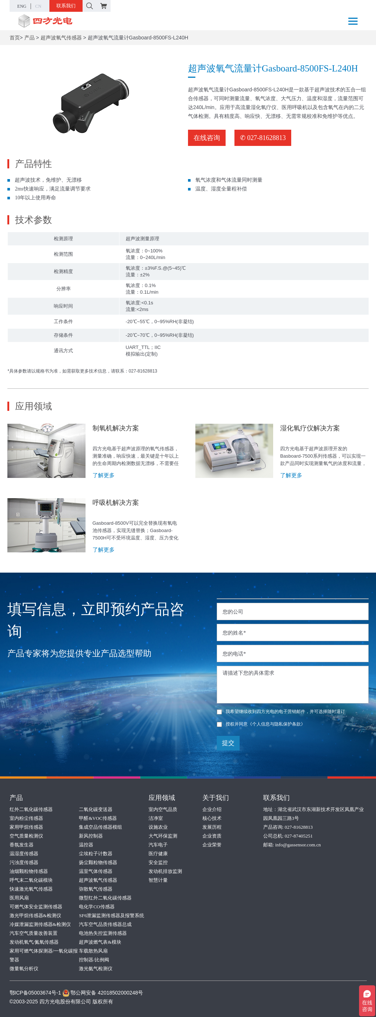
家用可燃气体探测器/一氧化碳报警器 (44, 955)
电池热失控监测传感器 (103, 933)
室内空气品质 (163, 809)
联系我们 (66, 5)
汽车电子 (158, 845)
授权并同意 (261, 724)
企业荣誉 (212, 845)
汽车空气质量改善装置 (34, 933)
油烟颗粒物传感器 (29, 871)
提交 (228, 743)
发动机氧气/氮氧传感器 (34, 942)
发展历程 (212, 827)
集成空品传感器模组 (100, 827)
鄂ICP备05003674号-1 (35, 993)
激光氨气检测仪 (95, 968)
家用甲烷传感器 (26, 827)
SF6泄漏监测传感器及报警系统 (111, 915)
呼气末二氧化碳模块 (31, 880)
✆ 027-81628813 (263, 137)
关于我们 (215, 797)
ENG (22, 6)
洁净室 (156, 818)
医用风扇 (19, 898)
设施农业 (158, 827)
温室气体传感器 (95, 871)
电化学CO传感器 (96, 906)
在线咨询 (207, 137)
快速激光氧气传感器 (31, 889)
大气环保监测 (163, 836)
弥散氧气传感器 (95, 889)
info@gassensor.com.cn (298, 845)
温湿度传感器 (24, 853)
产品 (29, 38)
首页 (15, 38)
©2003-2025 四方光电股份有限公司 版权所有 (61, 1001)
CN (38, 6)
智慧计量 (158, 880)
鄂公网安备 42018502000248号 (102, 993)
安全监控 (158, 862)
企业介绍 (212, 809)
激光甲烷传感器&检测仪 (35, 915)
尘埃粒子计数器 (95, 853)
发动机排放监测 (165, 871)
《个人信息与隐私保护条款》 (276, 724)
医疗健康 (158, 853)
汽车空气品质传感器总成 (105, 924)
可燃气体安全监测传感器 (36, 906)
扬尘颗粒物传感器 (98, 862)
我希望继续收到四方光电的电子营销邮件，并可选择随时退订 (281, 711)
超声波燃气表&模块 (100, 942)
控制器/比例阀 (94, 959)
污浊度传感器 (24, 862)
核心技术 (212, 818)
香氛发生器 (22, 845)
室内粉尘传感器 (26, 818)
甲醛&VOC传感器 (98, 818)
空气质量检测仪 (26, 836)
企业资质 (212, 836)
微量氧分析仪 (24, 968)
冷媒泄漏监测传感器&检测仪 (40, 924)
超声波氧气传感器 (61, 38)
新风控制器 (91, 836)
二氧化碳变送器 (95, 809)
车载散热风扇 (93, 951)
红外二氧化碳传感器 (31, 809)
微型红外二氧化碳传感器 (105, 898)
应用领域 (162, 797)
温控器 (86, 845)
